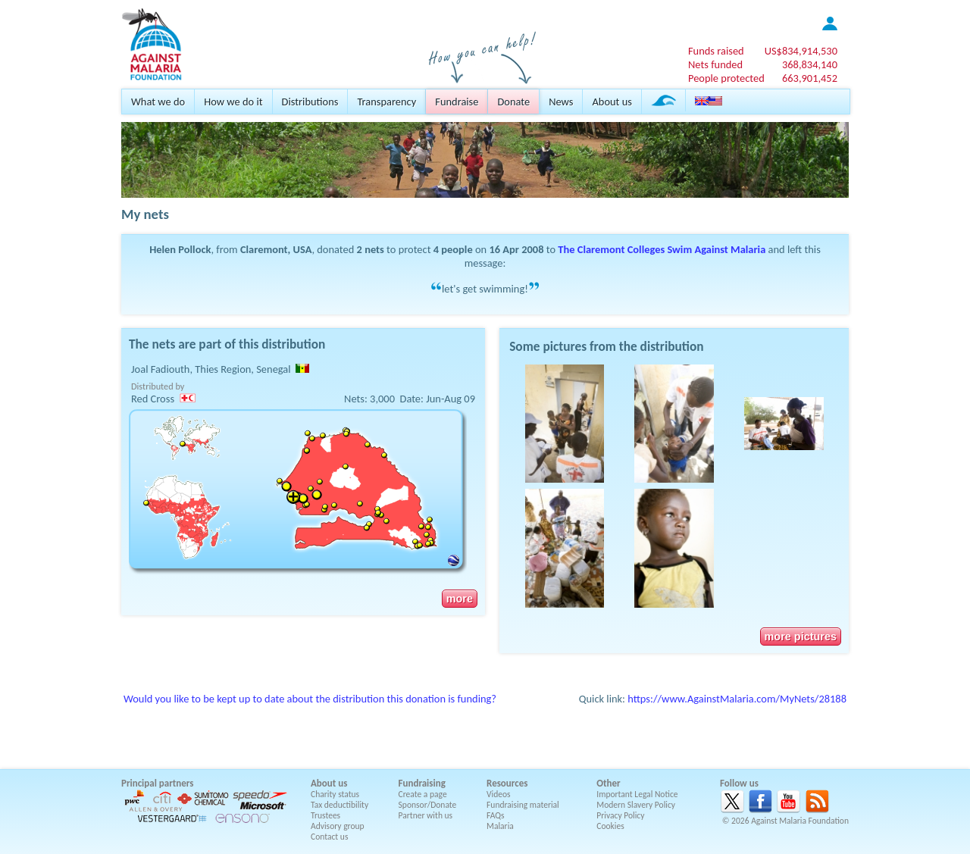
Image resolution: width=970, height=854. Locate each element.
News (561, 101)
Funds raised (716, 51)
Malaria (500, 826)
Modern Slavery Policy (635, 804)
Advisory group (338, 826)
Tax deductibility (339, 804)
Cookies (610, 826)
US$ (801, 51)
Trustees (325, 815)
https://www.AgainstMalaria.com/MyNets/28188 (736, 698)
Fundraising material (523, 804)
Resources (507, 783)
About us (611, 101)
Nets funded (715, 64)
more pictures (801, 636)
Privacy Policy (620, 815)
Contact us (329, 836)
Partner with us (426, 815)
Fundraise (456, 101)
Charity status (335, 794)
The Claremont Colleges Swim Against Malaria (661, 249)
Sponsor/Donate (428, 804)
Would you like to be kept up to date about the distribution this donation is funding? (310, 698)
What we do (158, 101)
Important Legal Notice (636, 794)
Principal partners (157, 783)
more (459, 599)
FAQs (496, 815)
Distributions (310, 101)
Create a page (423, 794)
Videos (499, 794)
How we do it (233, 101)
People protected (726, 78)
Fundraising (422, 783)
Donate (513, 101)
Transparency (386, 101)
